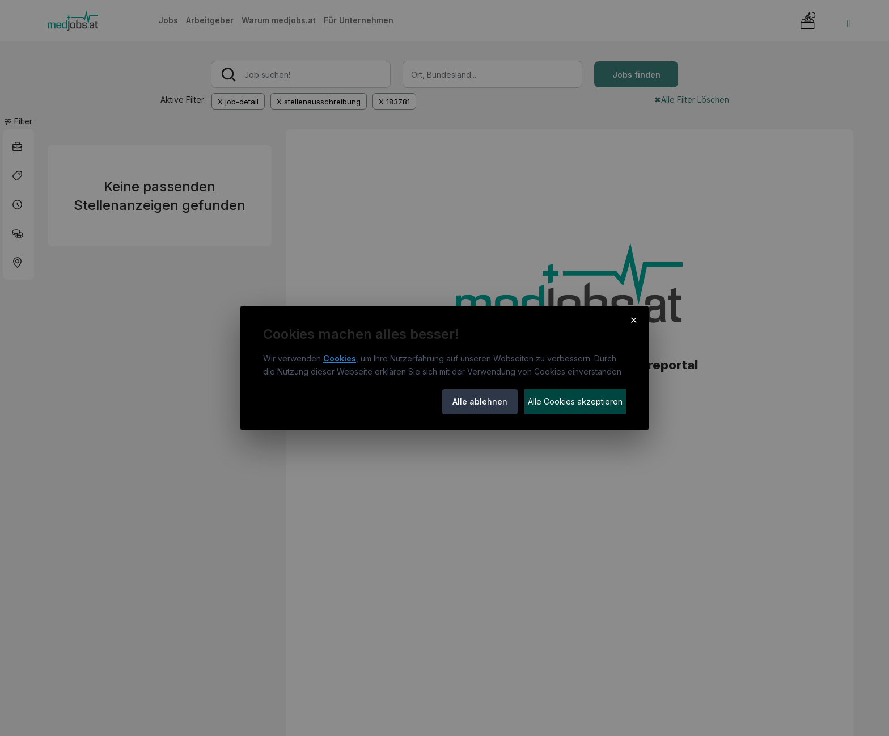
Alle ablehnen (479, 401)
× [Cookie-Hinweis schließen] (633, 319)
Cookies (339, 358)
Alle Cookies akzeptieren (575, 401)
